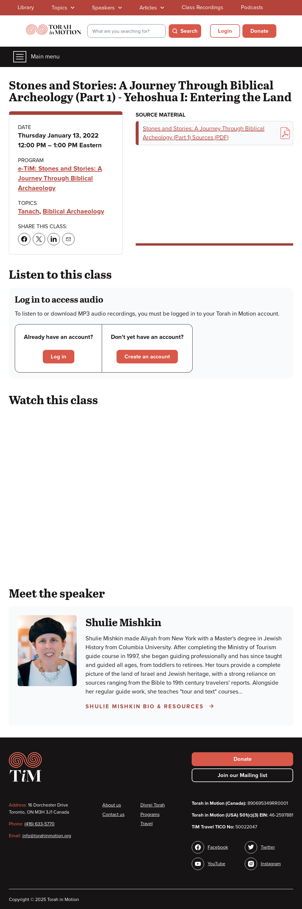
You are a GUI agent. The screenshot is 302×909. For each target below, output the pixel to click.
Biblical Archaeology (73, 211)
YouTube (216, 864)
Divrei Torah (152, 805)
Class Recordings (202, 7)
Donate (259, 31)
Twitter (268, 847)
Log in (58, 356)
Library (26, 7)
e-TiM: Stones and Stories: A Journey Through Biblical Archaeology (60, 178)
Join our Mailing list (242, 775)
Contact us (113, 814)
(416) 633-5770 (39, 824)
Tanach (28, 211)
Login (225, 31)
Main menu (36, 57)
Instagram (271, 864)
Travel (146, 824)
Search (189, 31)
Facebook (218, 847)
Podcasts (252, 7)
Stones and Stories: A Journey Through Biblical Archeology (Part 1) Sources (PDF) (216, 133)
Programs (150, 814)
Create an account (147, 356)
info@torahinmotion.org (46, 836)
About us (111, 805)
